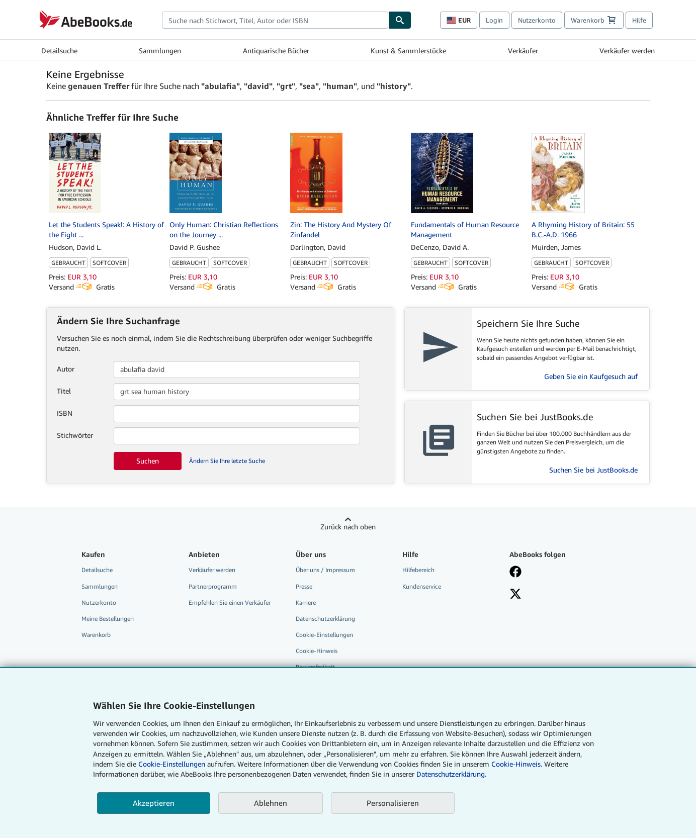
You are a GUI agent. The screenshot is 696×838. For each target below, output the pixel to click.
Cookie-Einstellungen (171, 764)
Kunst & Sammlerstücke (408, 50)
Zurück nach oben (348, 526)
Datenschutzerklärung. (451, 774)
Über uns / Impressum (325, 570)
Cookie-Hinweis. (516, 764)
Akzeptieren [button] (154, 802)
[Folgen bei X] (555, 594)
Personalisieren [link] (393, 802)
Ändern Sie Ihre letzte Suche (227, 460)
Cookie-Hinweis (316, 651)
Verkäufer (523, 50)
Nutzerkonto (537, 20)
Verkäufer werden (627, 50)
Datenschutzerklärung (325, 618)
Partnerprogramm (213, 586)
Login (494, 20)
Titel (64, 391)
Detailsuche (59, 50)
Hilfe (639, 20)
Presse (304, 586)
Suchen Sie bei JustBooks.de (593, 469)
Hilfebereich (418, 570)
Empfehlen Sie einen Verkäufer (230, 602)
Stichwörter (75, 435)
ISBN (64, 413)
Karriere (306, 602)
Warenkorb (96, 634)
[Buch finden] (400, 20)
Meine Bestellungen (107, 618)
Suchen (147, 460)
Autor (65, 368)
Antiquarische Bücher (276, 50)
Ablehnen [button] (270, 802)
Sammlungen (160, 50)
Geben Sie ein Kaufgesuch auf (591, 376)
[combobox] (275, 20)
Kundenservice (421, 586)
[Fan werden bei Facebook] (555, 572)
